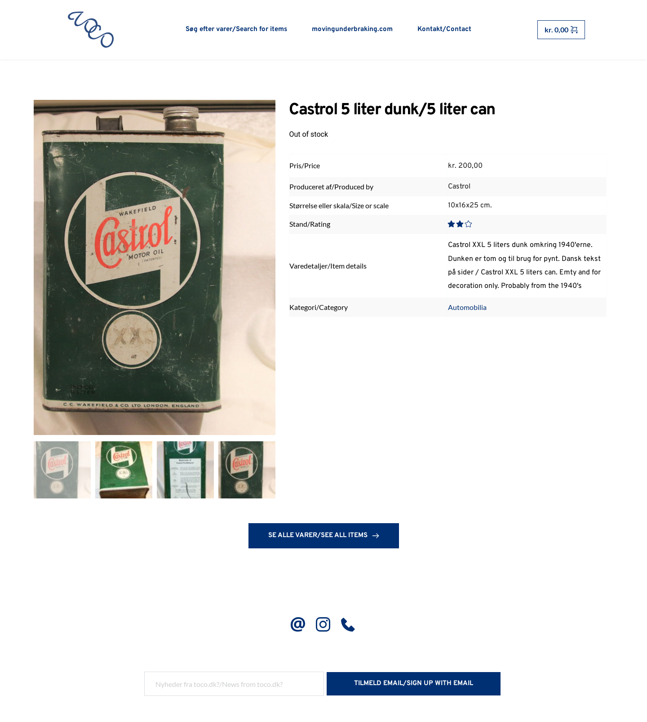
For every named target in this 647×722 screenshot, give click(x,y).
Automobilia (467, 307)
